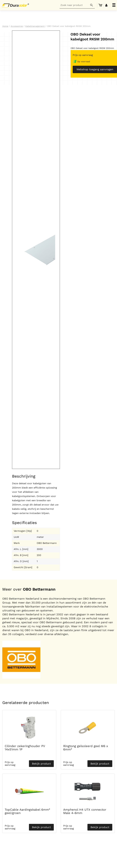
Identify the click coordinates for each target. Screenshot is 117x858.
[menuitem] (100, 5)
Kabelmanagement (35, 26)
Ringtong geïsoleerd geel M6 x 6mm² (85, 747)
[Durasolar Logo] (16, 5)
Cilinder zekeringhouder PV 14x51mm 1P (25, 747)
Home (5, 26)
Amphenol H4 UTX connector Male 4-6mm (84, 811)
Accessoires (17, 26)
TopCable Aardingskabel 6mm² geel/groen (27, 811)
